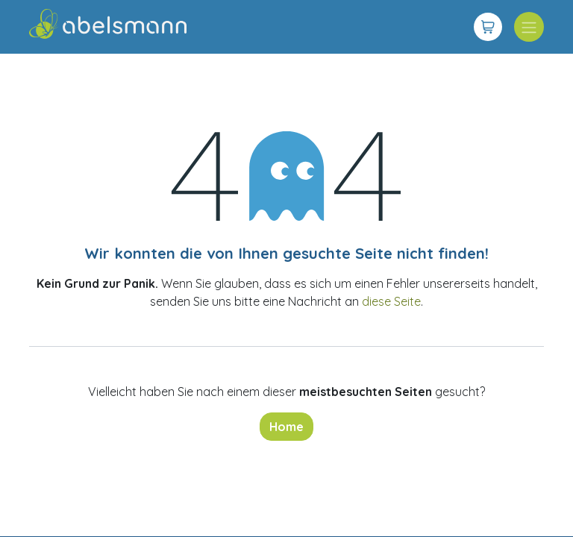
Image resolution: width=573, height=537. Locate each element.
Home (286, 426)
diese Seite (391, 301)
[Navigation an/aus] (529, 27)
